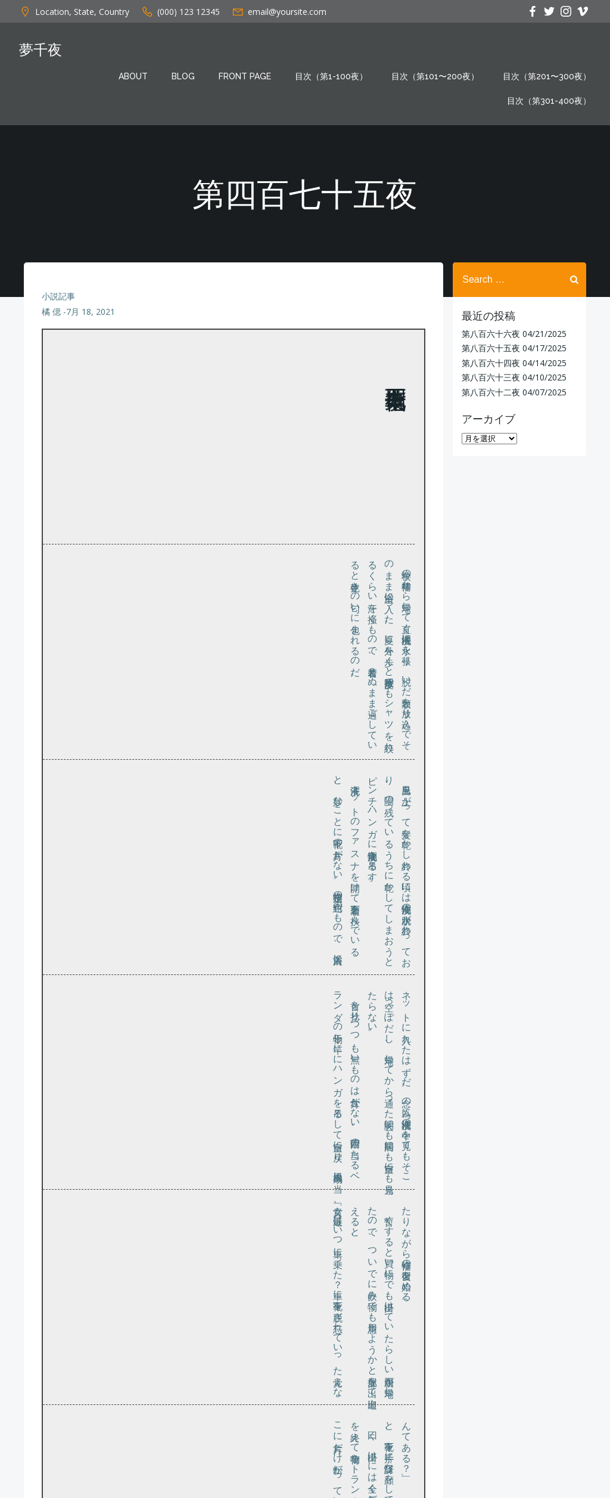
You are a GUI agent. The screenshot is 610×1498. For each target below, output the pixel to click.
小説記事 (58, 296)
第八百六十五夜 (491, 348)
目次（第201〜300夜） (547, 76)
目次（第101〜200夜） (435, 76)
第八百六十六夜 (491, 333)
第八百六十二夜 (491, 391)
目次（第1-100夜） (331, 76)
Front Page (245, 76)
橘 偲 (51, 312)
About (133, 76)
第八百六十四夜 (491, 363)
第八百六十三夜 (491, 377)
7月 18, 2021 (90, 312)
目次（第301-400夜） (549, 101)
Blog (183, 76)
